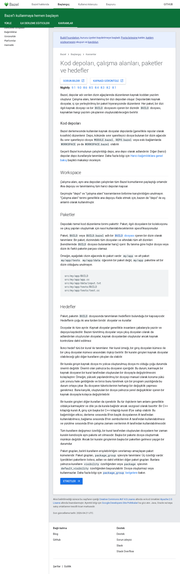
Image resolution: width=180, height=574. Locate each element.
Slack (120, 545)
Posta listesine (129, 37)
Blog (55, 533)
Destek (121, 533)
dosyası (124, 235)
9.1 (74, 87)
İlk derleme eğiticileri (35, 23)
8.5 (91, 87)
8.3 (102, 87)
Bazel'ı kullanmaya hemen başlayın (31, 15)
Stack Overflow (125, 551)
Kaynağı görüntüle (108, 80)
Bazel (63, 54)
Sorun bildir (74, 80)
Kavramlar (91, 54)
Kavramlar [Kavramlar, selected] (65, 23)
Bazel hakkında (40, 4)
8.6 (85, 87)
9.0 (79, 87)
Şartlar (57, 566)
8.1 (114, 87)
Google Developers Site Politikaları (120, 502)
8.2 (108, 87)
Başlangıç (76, 54)
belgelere (120, 472)
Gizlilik (67, 566)
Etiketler (71, 481)
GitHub (168, 4)
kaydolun (93, 42)
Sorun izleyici (124, 539)
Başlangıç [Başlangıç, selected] (64, 4)
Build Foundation (69, 37)
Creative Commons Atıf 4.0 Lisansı (117, 499)
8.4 (97, 87)
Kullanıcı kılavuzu (87, 4)
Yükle (8, 23)
